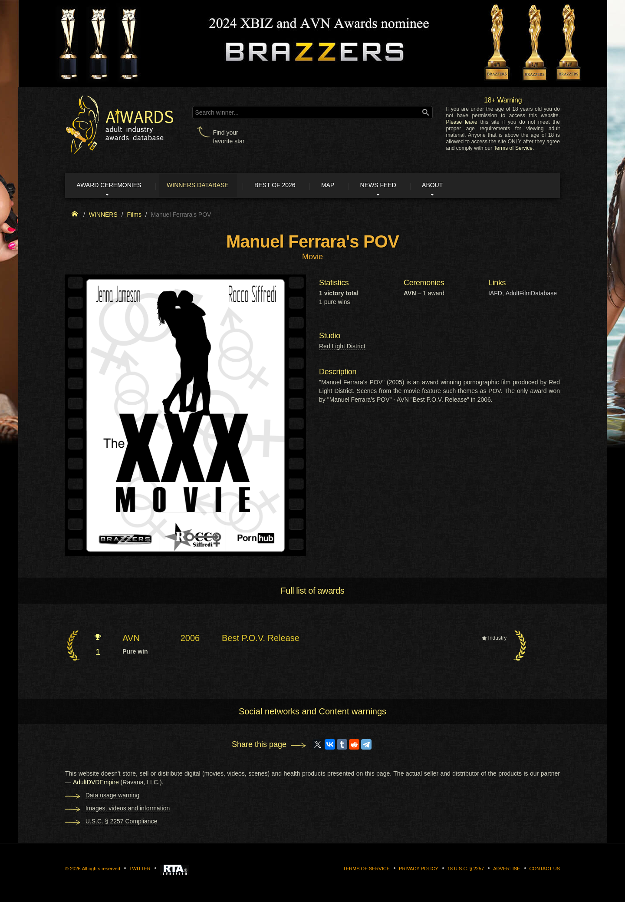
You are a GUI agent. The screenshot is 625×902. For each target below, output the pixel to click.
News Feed (399, 185)
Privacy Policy (418, 869)
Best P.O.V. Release (260, 639)
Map (344, 185)
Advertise (506, 869)
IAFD (495, 294)
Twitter (140, 869)
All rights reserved (101, 869)
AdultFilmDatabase (531, 294)
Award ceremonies (112, 185)
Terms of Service (513, 148)
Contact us (545, 869)
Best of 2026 (287, 185)
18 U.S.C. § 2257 (465, 869)
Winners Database (206, 185)
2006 (190, 639)
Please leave (461, 122)
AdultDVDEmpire (96, 783)
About (457, 185)
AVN (131, 639)
